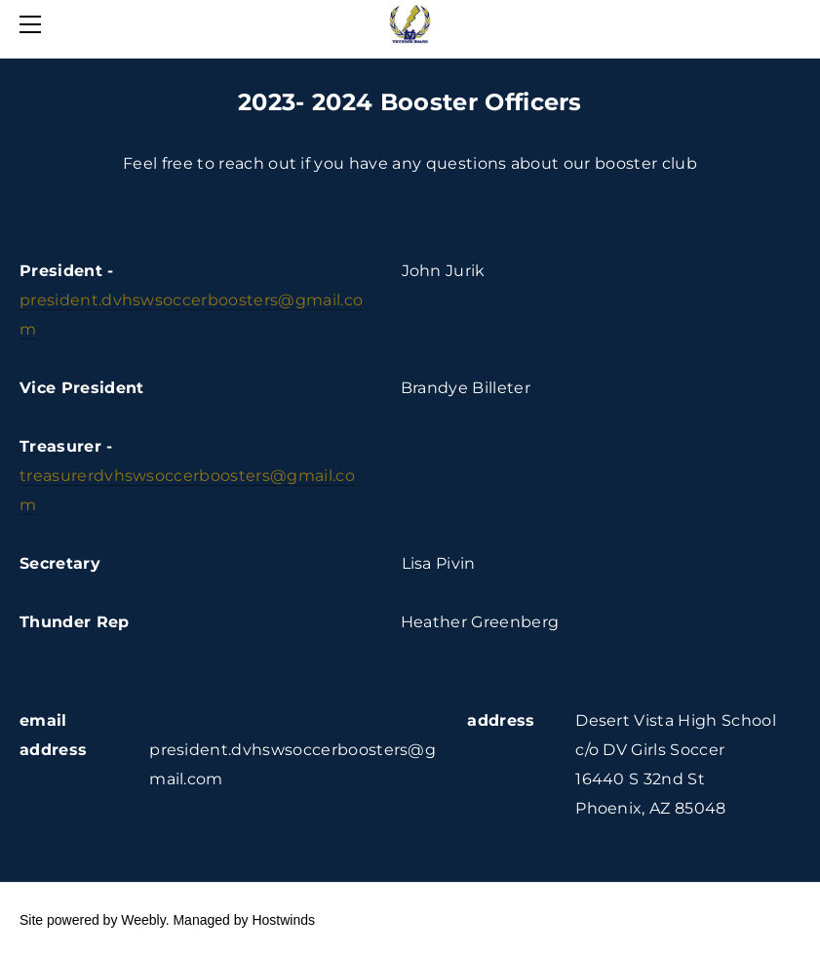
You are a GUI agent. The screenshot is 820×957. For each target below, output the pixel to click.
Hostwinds (283, 920)
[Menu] (34, 24)
